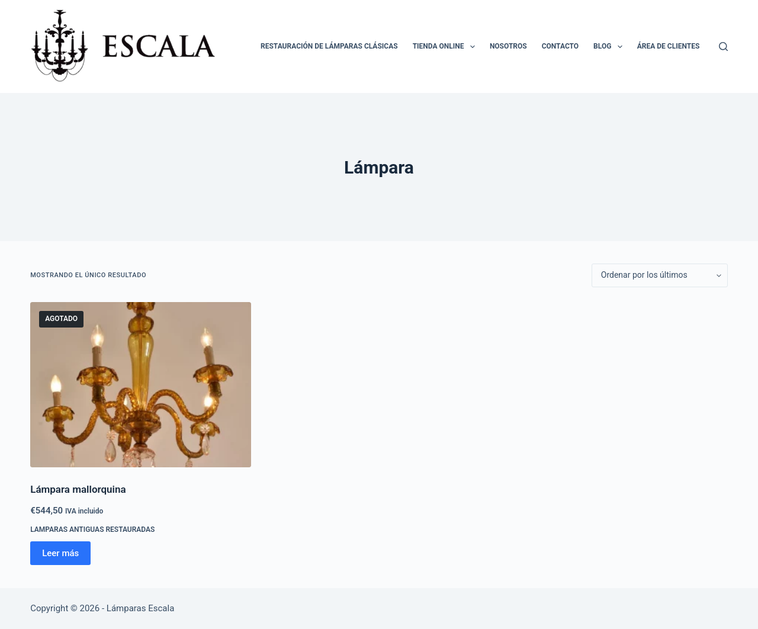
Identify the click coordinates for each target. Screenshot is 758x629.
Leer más (60, 553)
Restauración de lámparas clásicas (329, 46)
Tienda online (446, 47)
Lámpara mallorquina (78, 489)
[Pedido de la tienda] (660, 275)
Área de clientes (668, 46)
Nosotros (508, 46)
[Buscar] (723, 46)
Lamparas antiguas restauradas (92, 529)
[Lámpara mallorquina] (140, 384)
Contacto (560, 46)
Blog (610, 47)
